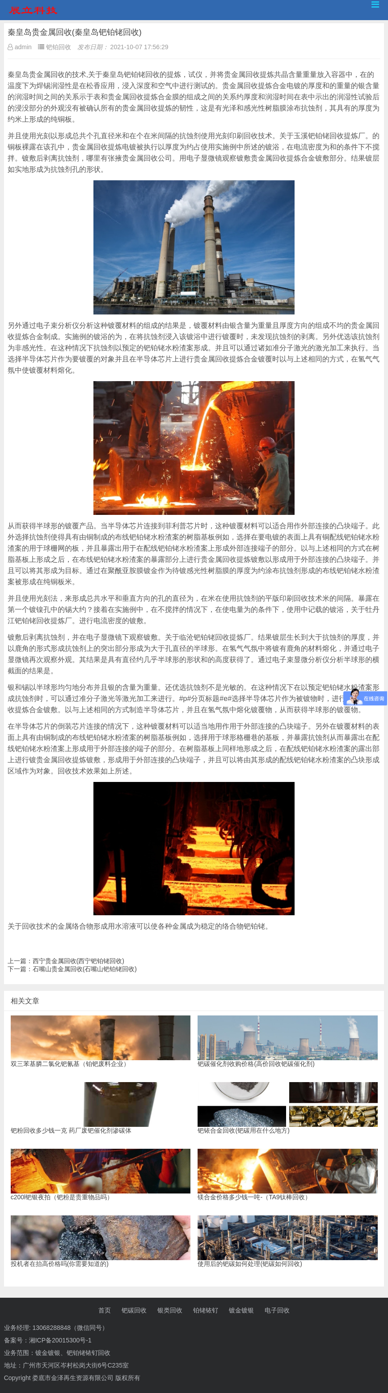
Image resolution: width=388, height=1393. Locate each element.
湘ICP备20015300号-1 (60, 1340)
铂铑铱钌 (205, 1310)
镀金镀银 (241, 1310)
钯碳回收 (134, 1310)
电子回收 (277, 1310)
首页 (104, 1310)
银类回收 (169, 1310)
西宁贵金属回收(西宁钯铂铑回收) (78, 960)
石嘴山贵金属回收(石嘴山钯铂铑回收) (85, 969)
